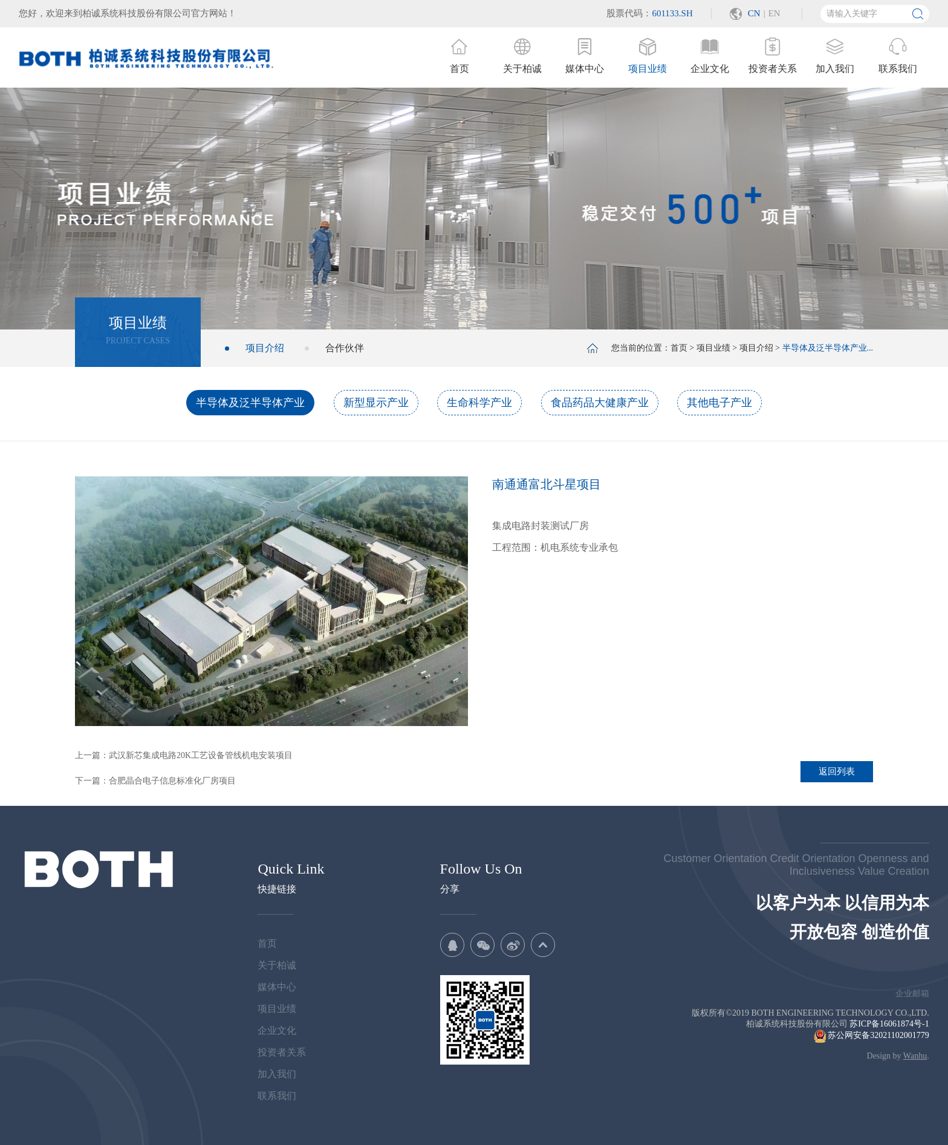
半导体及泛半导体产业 (250, 403)
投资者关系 (282, 1052)
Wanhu (915, 1055)
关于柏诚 (277, 965)
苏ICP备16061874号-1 (889, 1023)
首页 (678, 347)
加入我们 (277, 1074)
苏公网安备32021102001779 (871, 1035)
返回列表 (837, 771)
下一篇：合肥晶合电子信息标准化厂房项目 (155, 780)
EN (774, 13)
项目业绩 (713, 347)
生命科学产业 (479, 403)
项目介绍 (264, 348)
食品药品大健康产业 (600, 403)
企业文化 (277, 1030)
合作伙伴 (344, 348)
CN (754, 13)
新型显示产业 (376, 403)
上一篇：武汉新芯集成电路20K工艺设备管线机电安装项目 (184, 755)
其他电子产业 (719, 403)
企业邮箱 (912, 993)
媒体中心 (277, 987)
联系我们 (277, 1096)
